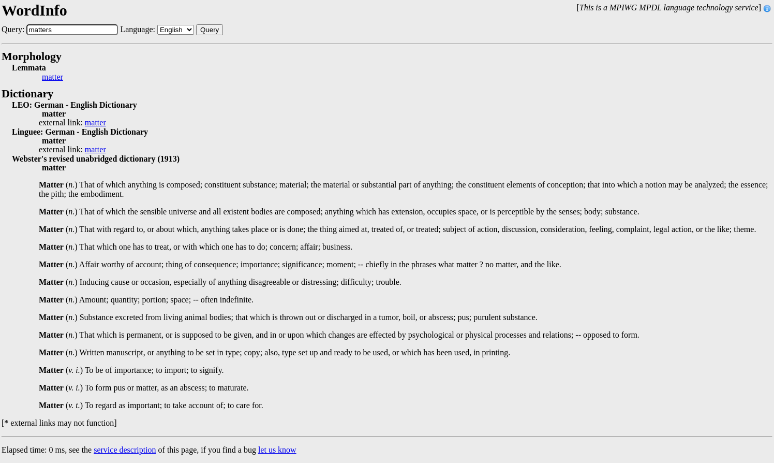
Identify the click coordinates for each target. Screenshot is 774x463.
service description (125, 449)
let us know (277, 449)
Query (209, 30)
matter (52, 77)
